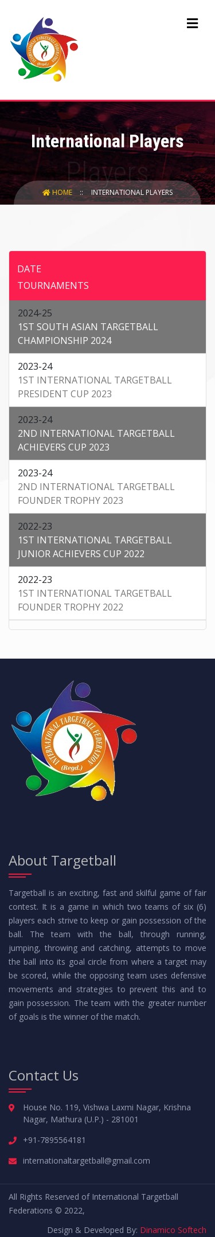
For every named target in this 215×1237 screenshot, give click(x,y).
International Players (132, 192)
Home (58, 192)
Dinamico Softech (173, 1229)
